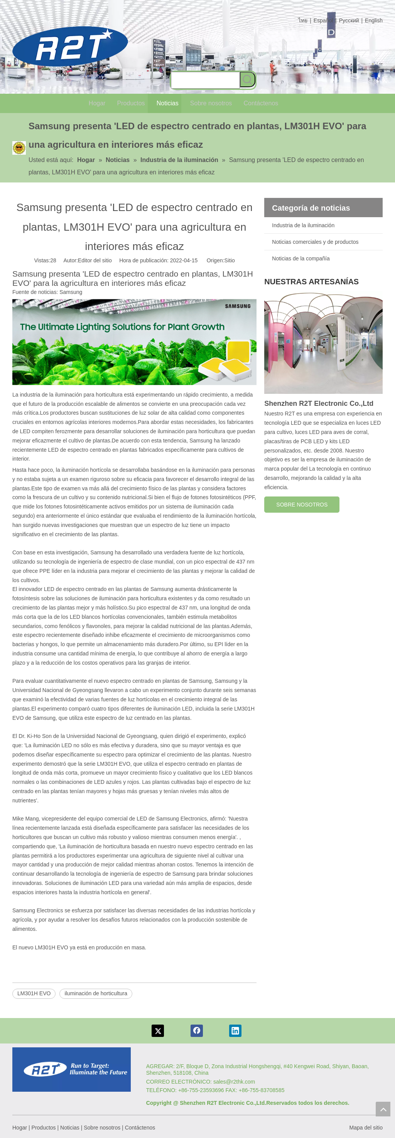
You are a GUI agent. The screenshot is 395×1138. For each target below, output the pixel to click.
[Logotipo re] (71, 1069)
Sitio (230, 260)
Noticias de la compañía (300, 258)
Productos (44, 1127)
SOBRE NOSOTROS (301, 504)
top (383, 1109)
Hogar (19, 1127)
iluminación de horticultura (95, 993)
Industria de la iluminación (303, 225)
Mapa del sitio (366, 1127)
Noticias (69, 1127)
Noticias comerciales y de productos (315, 242)
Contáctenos (140, 1127)
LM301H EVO (34, 993)
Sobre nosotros (102, 1127)
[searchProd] (205, 80)
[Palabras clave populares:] (247, 79)
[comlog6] (70, 46)
